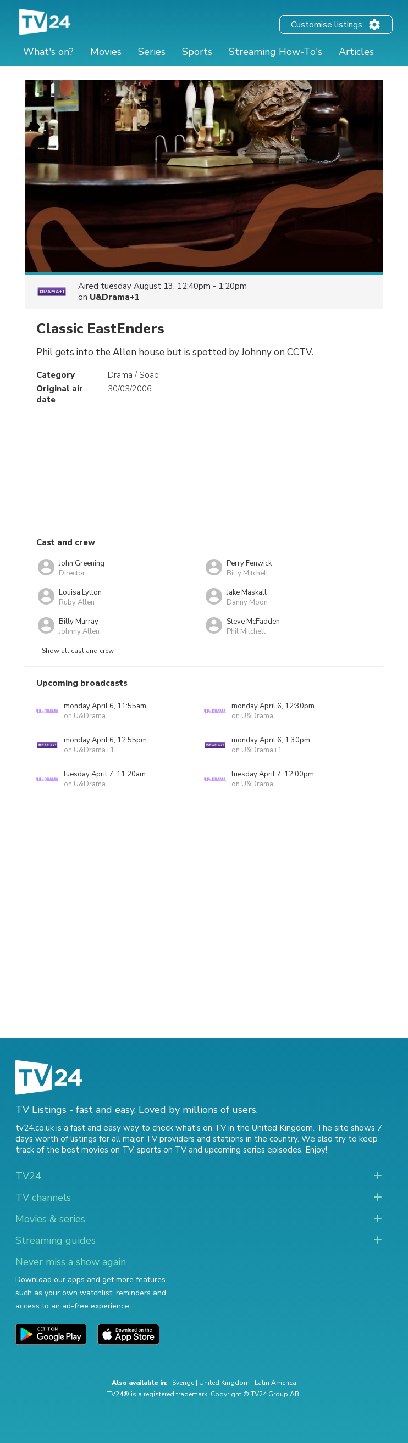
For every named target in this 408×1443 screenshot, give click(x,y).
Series (152, 51)
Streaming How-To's (275, 51)
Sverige (183, 1382)
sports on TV (161, 1149)
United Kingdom (224, 1382)
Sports (197, 51)
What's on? (48, 51)
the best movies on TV (89, 1149)
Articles (356, 51)
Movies (106, 51)
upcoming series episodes (253, 1149)
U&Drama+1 (115, 297)
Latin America (275, 1382)
